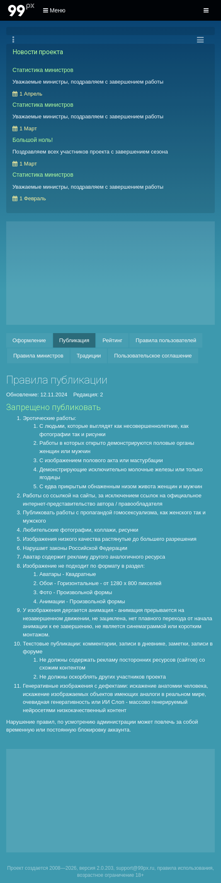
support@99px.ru (135, 868)
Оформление (29, 340)
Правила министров (38, 356)
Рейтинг (112, 340)
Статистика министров (42, 70)
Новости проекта (37, 52)
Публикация (74, 340)
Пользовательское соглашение (153, 356)
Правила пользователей (166, 340)
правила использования (185, 868)
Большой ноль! (32, 140)
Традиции (89, 356)
